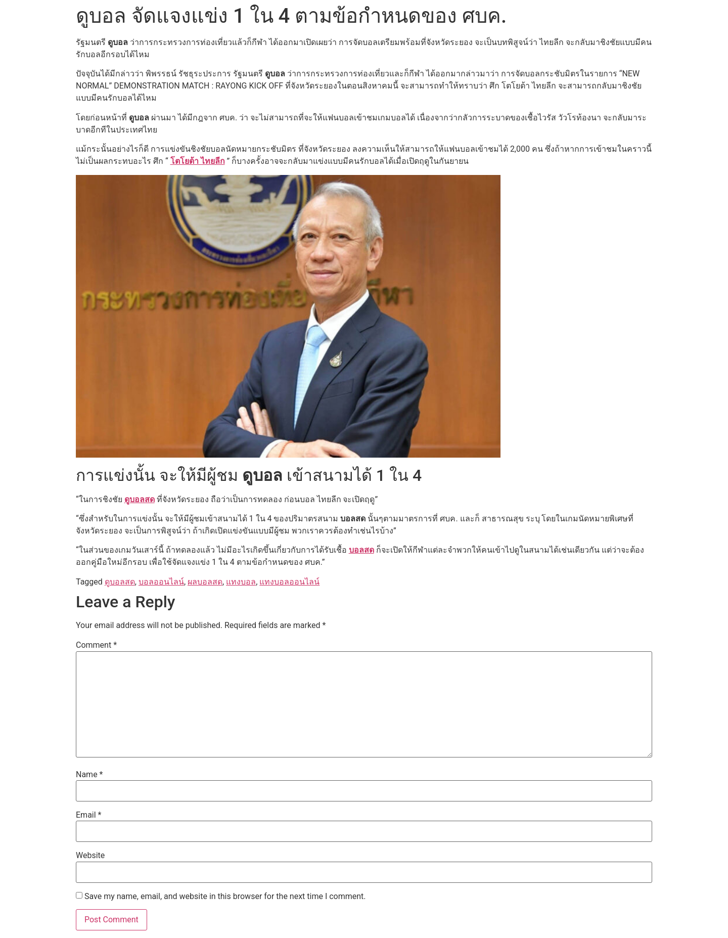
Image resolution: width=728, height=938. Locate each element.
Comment (96, 645)
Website (90, 856)
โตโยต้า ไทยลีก (197, 161)
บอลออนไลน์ (161, 582)
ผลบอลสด (205, 582)
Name (89, 775)
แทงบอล (241, 582)
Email (88, 815)
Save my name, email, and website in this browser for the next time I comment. (225, 896)
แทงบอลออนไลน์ (289, 582)
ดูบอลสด (139, 499)
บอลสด (361, 550)
